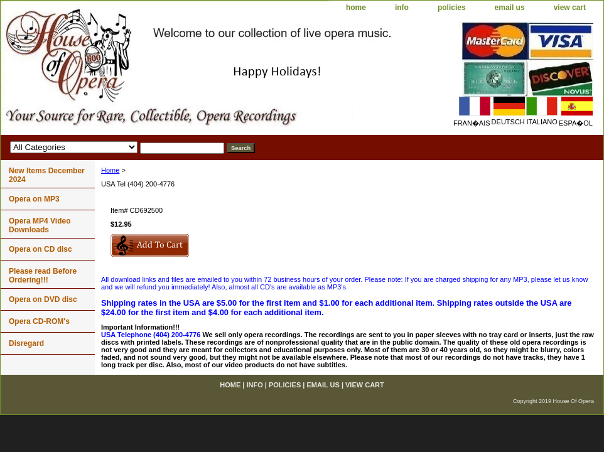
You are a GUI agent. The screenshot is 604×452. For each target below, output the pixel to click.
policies (452, 7)
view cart (570, 7)
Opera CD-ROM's (39, 321)
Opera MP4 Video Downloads (39, 225)
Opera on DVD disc (43, 299)
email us (510, 7)
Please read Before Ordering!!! (43, 275)
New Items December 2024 (47, 175)
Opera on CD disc (40, 249)
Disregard (26, 343)
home (356, 7)
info (402, 7)
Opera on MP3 (34, 199)
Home (110, 170)
